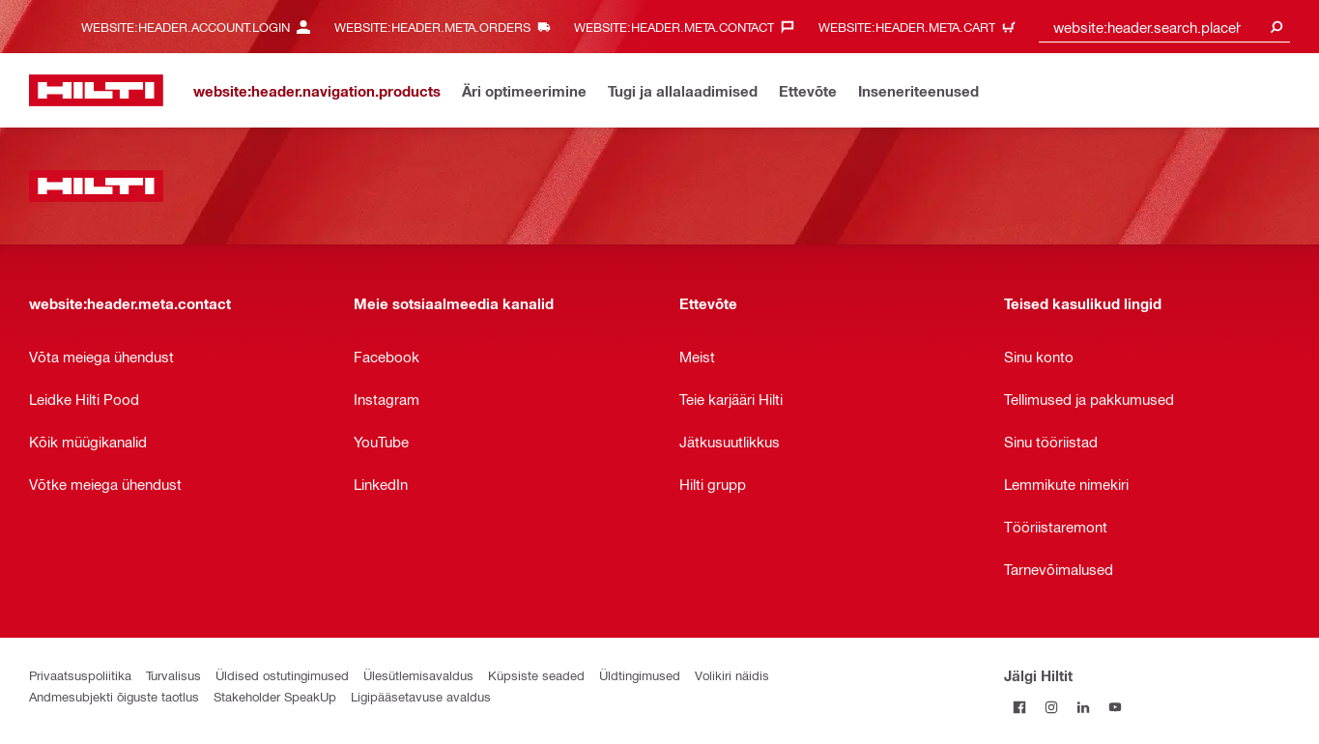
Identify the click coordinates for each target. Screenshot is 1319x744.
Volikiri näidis (732, 675)
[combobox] (1164, 27)
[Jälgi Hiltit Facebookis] (1020, 707)
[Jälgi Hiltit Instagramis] (1052, 707)
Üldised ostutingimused (282, 675)
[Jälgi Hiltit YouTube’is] (1116, 707)
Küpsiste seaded (536, 675)
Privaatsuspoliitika (80, 675)
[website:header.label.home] (96, 90)
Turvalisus (173, 675)
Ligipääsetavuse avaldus (421, 696)
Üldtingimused (639, 675)
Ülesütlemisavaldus (418, 675)
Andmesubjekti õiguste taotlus (114, 696)
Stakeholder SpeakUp (275, 696)
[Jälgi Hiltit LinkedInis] (1084, 707)
